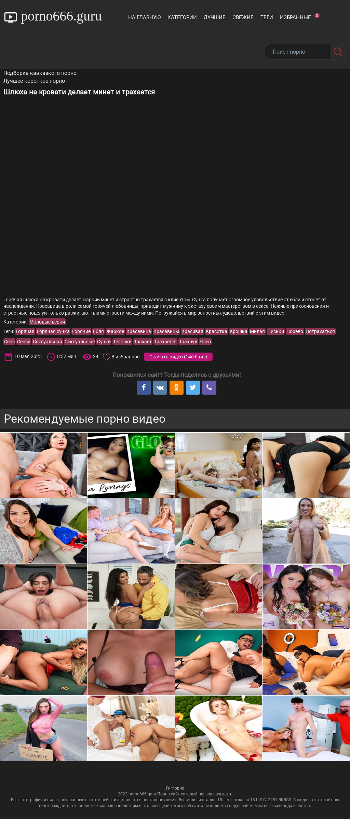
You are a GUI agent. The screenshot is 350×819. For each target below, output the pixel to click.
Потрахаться (320, 331)
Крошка (238, 331)
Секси (23, 341)
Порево (294, 331)
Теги (266, 17)
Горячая (25, 331)
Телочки (122, 341)
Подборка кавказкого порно (40, 73)
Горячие (81, 331)
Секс (9, 341)
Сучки (104, 341)
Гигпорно (175, 788)
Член (205, 341)
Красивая (192, 331)
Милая (257, 331)
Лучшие (215, 17)
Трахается (165, 341)
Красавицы (166, 331)
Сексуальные (80, 341)
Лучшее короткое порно (34, 81)
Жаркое (115, 331)
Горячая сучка (53, 331)
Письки (275, 331)
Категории (182, 17)
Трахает (143, 341)
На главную (144, 17)
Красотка (216, 331)
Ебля (98, 331)
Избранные (300, 17)
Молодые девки (47, 322)
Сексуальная (47, 341)
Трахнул (188, 341)
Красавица (138, 331)
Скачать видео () (178, 356)
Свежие (243, 17)
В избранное (125, 356)
